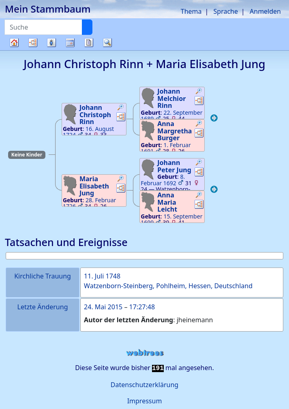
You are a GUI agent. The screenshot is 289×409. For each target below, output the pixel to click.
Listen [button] (51, 42)
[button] (120, 108)
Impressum (144, 400)
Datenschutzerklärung (144, 384)
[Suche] (87, 27)
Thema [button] (191, 11)
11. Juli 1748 (102, 276)
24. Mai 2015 (103, 306)
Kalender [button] (70, 42)
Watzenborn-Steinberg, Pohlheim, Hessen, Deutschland (168, 285)
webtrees (144, 353)
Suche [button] (107, 42)
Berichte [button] (88, 42)
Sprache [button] (226, 11)
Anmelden (265, 11)
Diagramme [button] (32, 42)
